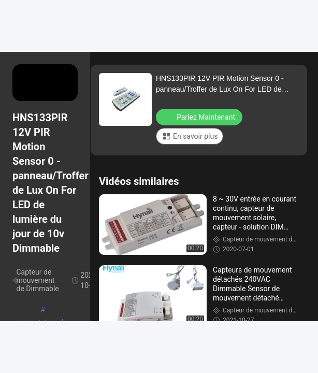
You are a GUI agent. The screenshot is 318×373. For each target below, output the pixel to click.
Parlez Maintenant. (200, 116)
